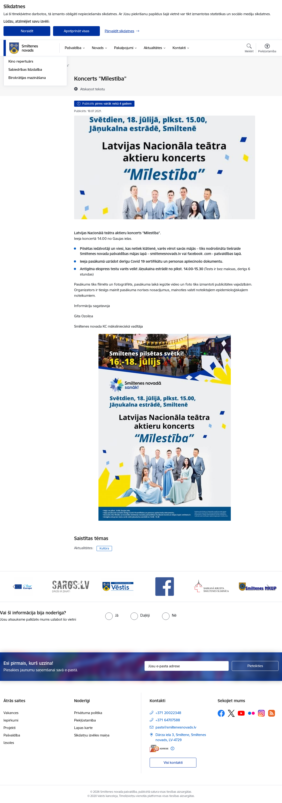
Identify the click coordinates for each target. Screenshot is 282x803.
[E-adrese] (159, 748)
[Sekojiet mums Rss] (271, 713)
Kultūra (104, 548)
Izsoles (9, 742)
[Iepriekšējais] (14, 586)
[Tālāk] (268, 586)
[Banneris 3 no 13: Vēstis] (117, 586)
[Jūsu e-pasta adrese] (187, 666)
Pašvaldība (12, 735)
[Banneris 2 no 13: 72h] (70, 586)
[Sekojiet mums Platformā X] (231, 713)
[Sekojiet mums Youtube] (241, 713)
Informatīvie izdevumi (25, 95)
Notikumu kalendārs (24, 79)
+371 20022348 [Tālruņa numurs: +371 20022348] (168, 713)
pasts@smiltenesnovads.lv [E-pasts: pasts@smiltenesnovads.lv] (175, 727)
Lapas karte (83, 727)
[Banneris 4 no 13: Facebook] (164, 586)
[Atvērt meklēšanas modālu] (249, 48)
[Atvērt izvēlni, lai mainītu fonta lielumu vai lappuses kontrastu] (267, 48)
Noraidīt (27, 31)
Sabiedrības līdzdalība (25, 119)
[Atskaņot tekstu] (92, 89)
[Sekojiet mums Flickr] (251, 713)
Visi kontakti (173, 762)
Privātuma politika (88, 713)
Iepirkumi (11, 720)
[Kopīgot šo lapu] (267, 88)
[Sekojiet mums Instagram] (261, 713)
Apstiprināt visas (76, 31)
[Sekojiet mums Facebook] (221, 713)
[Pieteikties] (255, 666)
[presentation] (149, 635)
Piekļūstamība (85, 720)
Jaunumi (15, 87)
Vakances (11, 713)
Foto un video (19, 103)
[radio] (111, 615)
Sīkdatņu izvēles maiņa (91, 735)
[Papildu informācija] (172, 748)
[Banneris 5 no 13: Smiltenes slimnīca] (211, 586)
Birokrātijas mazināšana (27, 127)
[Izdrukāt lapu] (267, 76)
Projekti (9, 727)
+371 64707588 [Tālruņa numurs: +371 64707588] (167, 720)
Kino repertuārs (20, 111)
